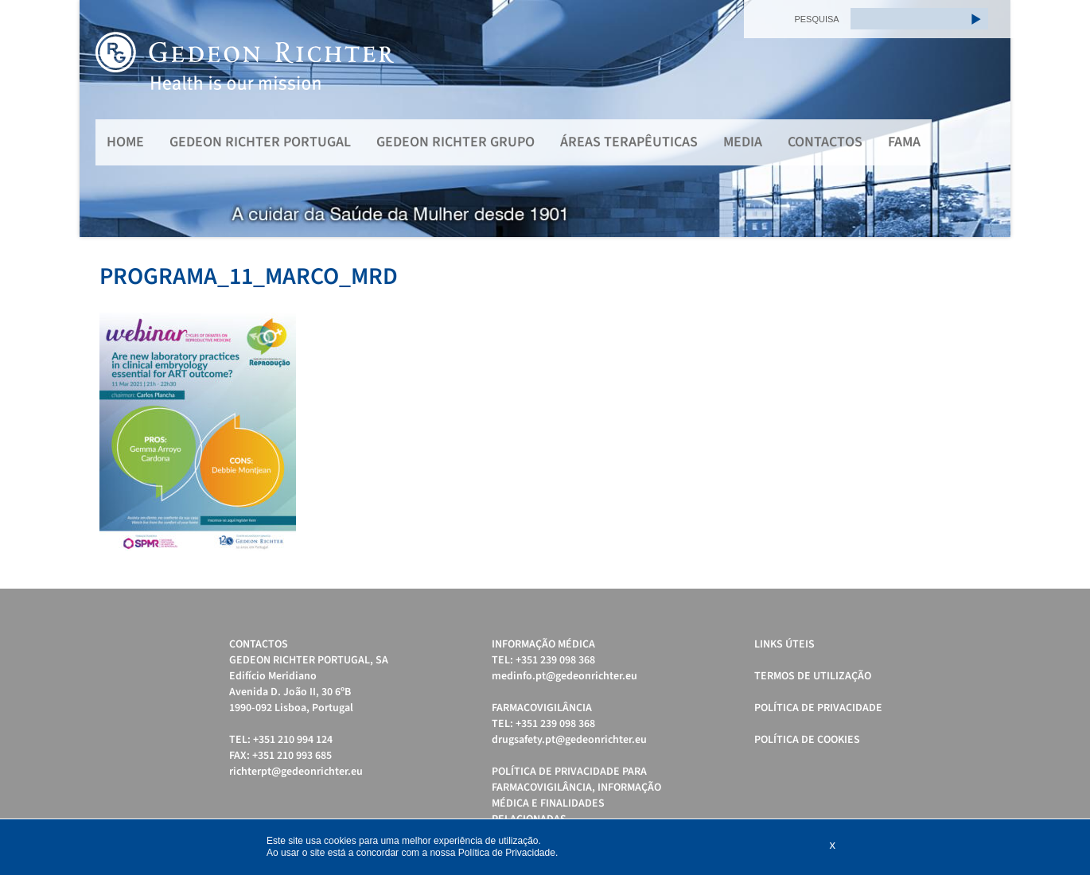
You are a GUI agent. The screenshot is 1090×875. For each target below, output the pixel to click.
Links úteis (784, 644)
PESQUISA (816, 19)
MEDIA (742, 142)
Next (989, 118)
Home (125, 142)
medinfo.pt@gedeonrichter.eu (564, 676)
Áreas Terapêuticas (629, 142)
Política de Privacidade (818, 708)
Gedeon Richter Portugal (260, 142)
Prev (100, 118)
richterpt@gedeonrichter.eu (296, 772)
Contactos (825, 142)
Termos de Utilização (812, 676)
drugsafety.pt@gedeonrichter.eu (569, 740)
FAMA (904, 142)
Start (991, 256)
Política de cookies (807, 740)
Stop (1002, 256)
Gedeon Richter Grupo (455, 142)
